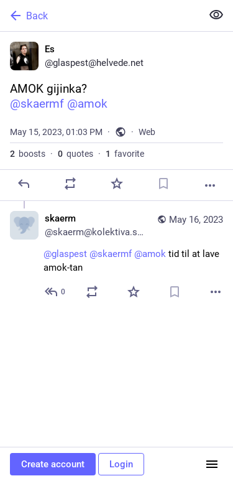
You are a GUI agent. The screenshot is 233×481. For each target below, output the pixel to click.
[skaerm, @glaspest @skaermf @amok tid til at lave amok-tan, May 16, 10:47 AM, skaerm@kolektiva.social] (116, 256)
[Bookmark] (163, 183)
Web (147, 132)
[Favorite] (116, 183)
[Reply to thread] (55, 291)
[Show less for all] (216, 15)
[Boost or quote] (70, 183)
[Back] (99, 15)
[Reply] (23, 183)
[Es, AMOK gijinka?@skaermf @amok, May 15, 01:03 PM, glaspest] (116, 116)
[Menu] (212, 464)
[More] (210, 185)
